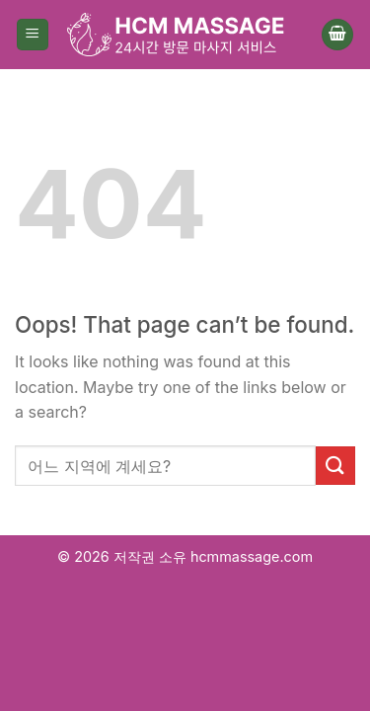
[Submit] (335, 465)
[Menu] (32, 35)
